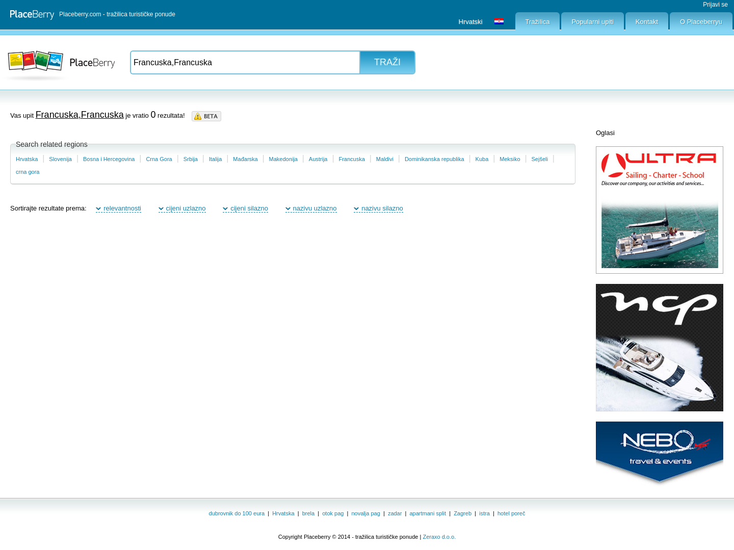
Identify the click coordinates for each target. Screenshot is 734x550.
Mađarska (245, 159)
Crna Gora (159, 159)
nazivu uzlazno (315, 208)
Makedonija (283, 159)
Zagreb (462, 513)
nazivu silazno (382, 208)
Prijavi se (715, 4)
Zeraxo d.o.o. (439, 537)
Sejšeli (540, 159)
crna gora (27, 172)
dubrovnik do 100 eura (237, 513)
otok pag (333, 513)
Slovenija (60, 159)
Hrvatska (27, 159)
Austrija (318, 159)
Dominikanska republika (434, 159)
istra (484, 513)
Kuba (482, 159)
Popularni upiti (592, 21)
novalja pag (366, 513)
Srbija (191, 159)
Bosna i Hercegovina (109, 159)
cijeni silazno (249, 208)
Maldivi (385, 159)
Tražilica (538, 21)
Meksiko (510, 159)
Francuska (351, 159)
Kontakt (647, 21)
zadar (395, 513)
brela (308, 513)
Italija (215, 159)
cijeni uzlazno (186, 208)
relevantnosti (122, 208)
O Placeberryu (701, 21)
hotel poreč (511, 513)
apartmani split (428, 513)
